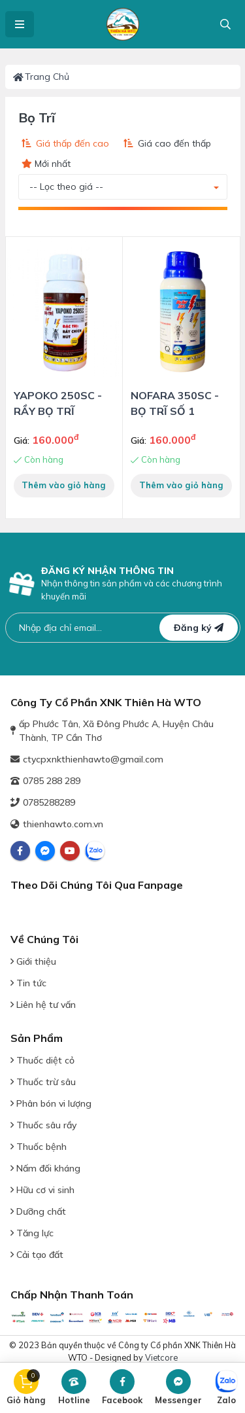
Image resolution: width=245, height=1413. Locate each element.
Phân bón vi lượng (50, 1103)
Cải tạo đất (36, 1255)
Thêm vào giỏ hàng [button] (64, 485)
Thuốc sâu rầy (43, 1125)
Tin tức (28, 983)
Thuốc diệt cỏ (42, 1060)
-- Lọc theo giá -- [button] (66, 186)
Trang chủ (41, 76)
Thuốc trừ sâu (43, 1082)
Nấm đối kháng (45, 1168)
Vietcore (161, 1357)
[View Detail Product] (64, 307)
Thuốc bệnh (38, 1147)
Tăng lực (32, 1233)
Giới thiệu (33, 961)
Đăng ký (198, 628)
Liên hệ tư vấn (43, 1005)
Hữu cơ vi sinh (42, 1190)
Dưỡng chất (38, 1211)
